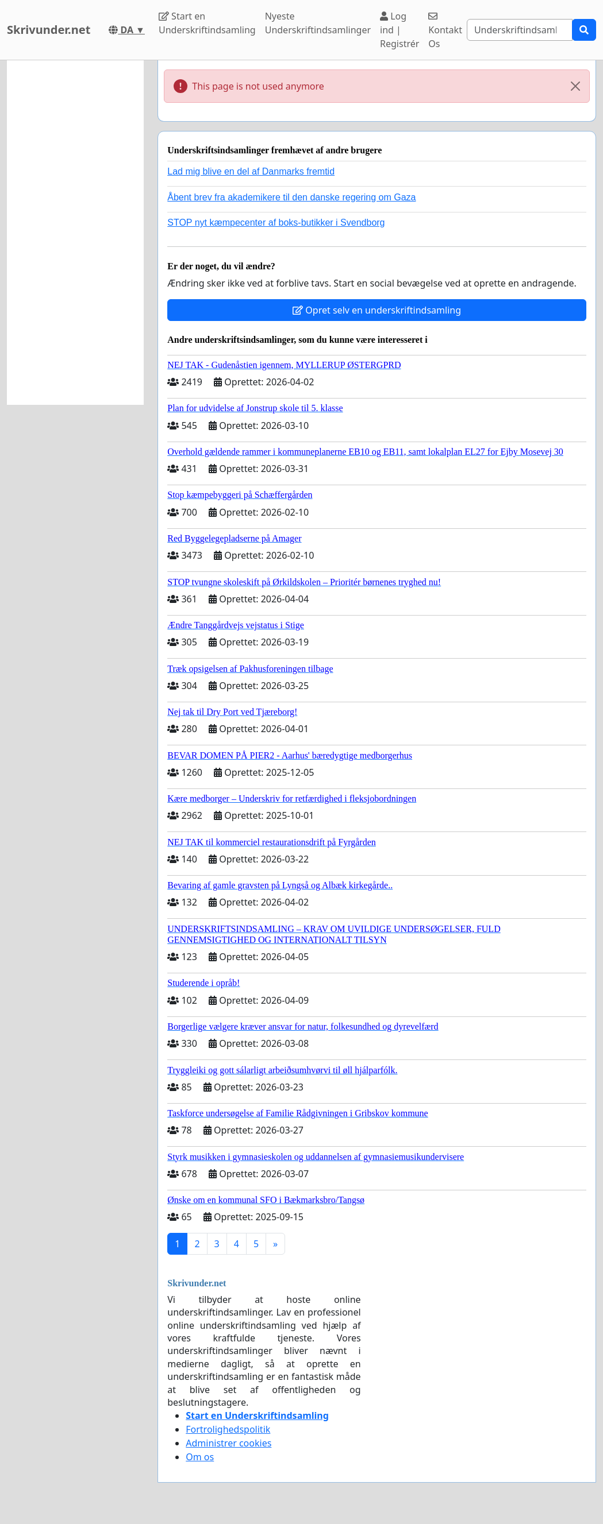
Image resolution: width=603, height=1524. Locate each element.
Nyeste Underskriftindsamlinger (318, 23)
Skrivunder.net (48, 29)
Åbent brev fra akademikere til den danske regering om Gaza (291, 197)
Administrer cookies (228, 1443)
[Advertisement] (75, 232)
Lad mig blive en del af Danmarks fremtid (251, 171)
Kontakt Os (445, 30)
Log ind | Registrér (399, 30)
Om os (200, 1456)
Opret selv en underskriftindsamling (377, 310)
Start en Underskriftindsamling (207, 23)
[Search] (520, 30)
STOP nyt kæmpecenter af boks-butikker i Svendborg (276, 222)
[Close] (575, 86)
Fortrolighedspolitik (228, 1429)
